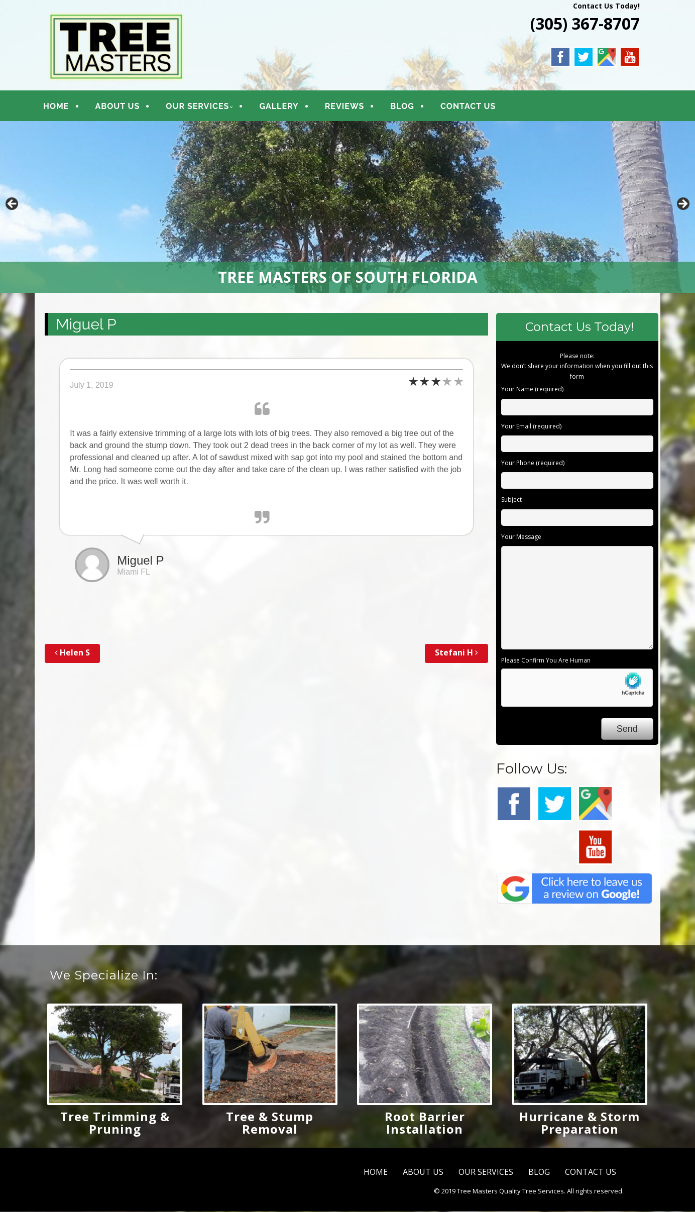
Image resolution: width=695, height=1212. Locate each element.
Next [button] (682, 204)
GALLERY (281, 107)
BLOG (405, 107)
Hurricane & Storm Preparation (579, 1123)
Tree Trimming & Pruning (115, 1123)
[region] (347, 208)
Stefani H (456, 653)
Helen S (72, 653)
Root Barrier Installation (425, 1123)
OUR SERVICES (200, 107)
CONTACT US (470, 107)
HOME (58, 107)
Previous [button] (12, 204)
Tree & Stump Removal (269, 1123)
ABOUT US (120, 107)
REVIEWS (347, 107)
